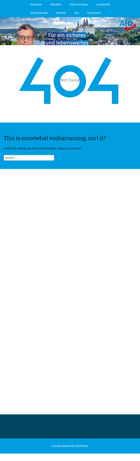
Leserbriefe (103, 4)
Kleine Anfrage (79, 4)
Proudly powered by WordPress (70, 445)
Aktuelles (55, 4)
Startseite (36, 4)
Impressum (94, 12)
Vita (76, 12)
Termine (61, 12)
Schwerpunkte (39, 12)
